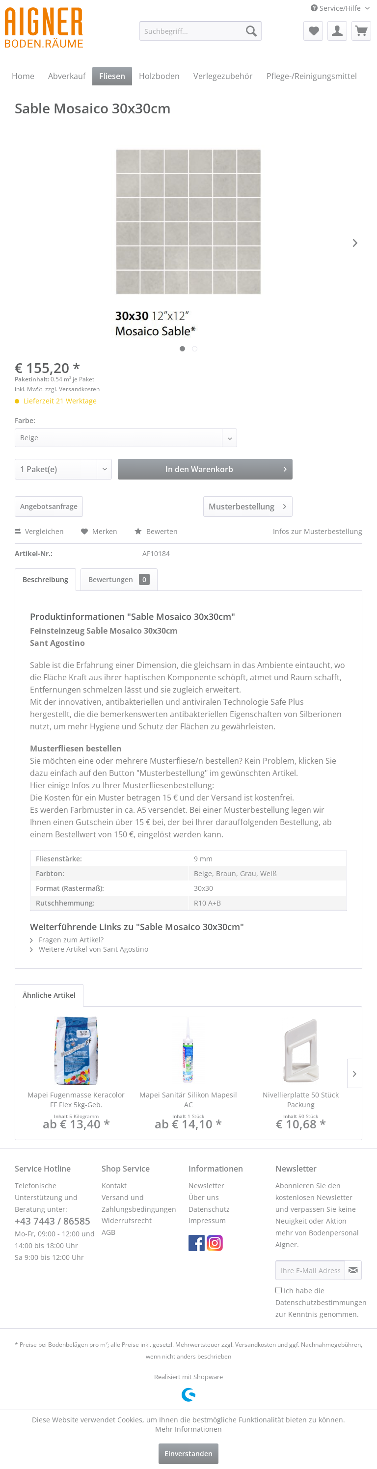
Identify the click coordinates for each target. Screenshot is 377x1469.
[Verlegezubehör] (223, 76)
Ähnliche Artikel (49, 995)
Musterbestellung (247, 505)
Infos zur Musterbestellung (317, 531)
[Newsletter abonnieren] (353, 1270)
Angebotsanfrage (49, 506)
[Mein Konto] (337, 31)
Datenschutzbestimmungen (321, 1302)
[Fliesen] (112, 76)
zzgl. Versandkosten (72, 389)
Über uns (203, 1197)
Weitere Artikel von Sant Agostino (89, 949)
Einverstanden (188, 1453)
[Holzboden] (159, 76)
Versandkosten (255, 1344)
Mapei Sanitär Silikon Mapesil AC (188, 1099)
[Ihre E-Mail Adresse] (310, 1270)
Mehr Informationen (188, 1429)
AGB (108, 1232)
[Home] (23, 76)
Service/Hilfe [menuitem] (337, 8)
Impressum (207, 1220)
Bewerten (156, 531)
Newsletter (206, 1185)
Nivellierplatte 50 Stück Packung (301, 1099)
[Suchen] (251, 31)
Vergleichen (39, 531)
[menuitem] (200, 31)
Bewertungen (119, 579)
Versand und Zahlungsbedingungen (139, 1203)
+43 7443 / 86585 (52, 1221)
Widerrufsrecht (127, 1220)
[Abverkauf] (66, 76)
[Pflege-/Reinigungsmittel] (312, 76)
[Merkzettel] (313, 31)
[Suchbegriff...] (200, 31)
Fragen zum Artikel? (67, 939)
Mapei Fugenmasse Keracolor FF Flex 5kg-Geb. (76, 1099)
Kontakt (114, 1185)
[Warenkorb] (361, 31)
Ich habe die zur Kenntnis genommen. (321, 1302)
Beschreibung (45, 579)
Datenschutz (209, 1209)
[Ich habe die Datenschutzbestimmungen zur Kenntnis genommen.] (278, 1290)
